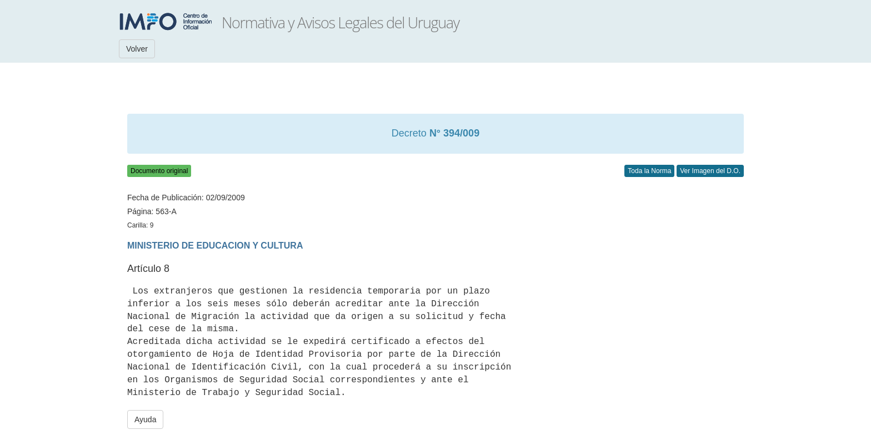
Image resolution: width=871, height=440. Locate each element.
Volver (137, 48)
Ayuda (145, 419)
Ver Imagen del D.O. (710, 171)
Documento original (159, 171)
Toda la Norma (649, 171)
